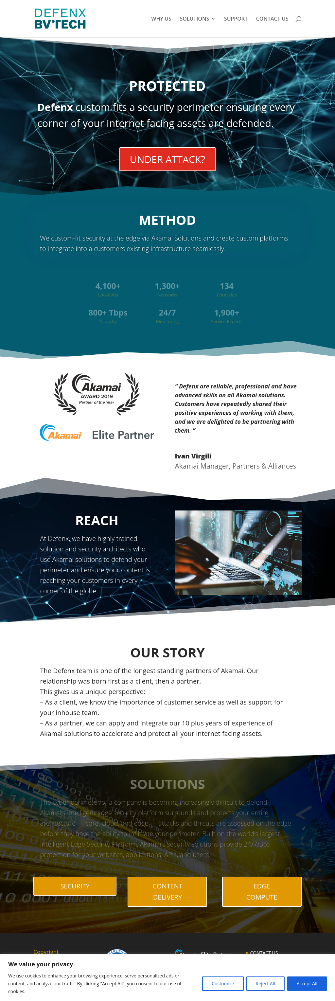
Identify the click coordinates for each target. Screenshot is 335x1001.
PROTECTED (167, 86)
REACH (97, 520)
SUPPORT (236, 19)
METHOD (167, 221)
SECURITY (74, 886)
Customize (223, 983)
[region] (167, 977)
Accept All (307, 983)
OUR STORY (167, 652)
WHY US (161, 19)
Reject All (265, 983)
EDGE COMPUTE (261, 892)
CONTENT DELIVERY (167, 892)
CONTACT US (272, 19)
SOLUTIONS (194, 19)
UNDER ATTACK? (167, 159)
